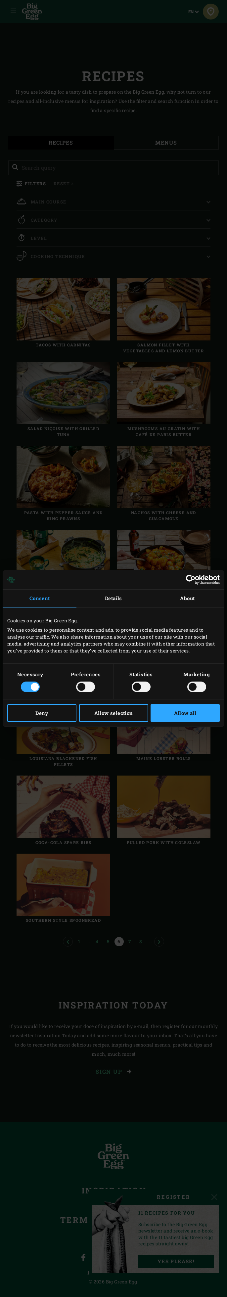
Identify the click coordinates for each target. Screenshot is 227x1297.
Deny (41, 713)
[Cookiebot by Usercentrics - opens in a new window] (191, 580)
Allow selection (113, 713)
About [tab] (187, 598)
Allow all (185, 713)
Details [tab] (113, 598)
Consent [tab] (39, 598)
